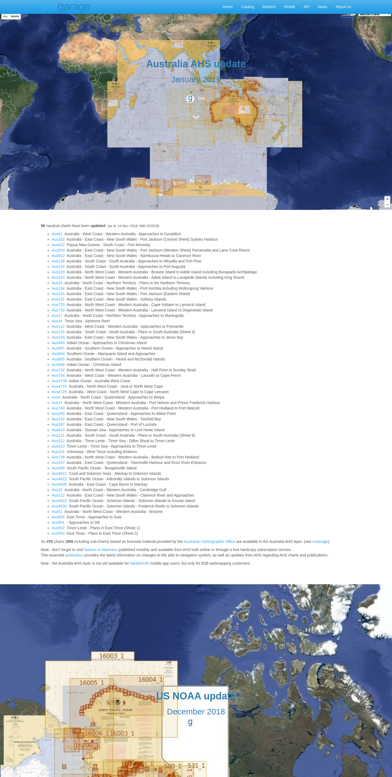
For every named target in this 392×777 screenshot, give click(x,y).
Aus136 (58, 261)
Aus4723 (59, 386)
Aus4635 (59, 484)
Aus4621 (59, 473)
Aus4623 (59, 500)
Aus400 (58, 343)
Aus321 (58, 451)
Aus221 (58, 299)
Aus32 (57, 490)
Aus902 (58, 528)
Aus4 (56, 397)
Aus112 (58, 326)
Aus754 (58, 375)
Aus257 (58, 462)
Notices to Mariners (100, 549)
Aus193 (58, 337)
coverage (320, 541)
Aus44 (57, 321)
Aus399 (58, 468)
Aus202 (58, 239)
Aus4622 (59, 479)
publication (74, 555)
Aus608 (58, 364)
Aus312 (58, 441)
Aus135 (58, 332)
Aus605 (58, 359)
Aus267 (58, 424)
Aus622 (58, 245)
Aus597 (58, 348)
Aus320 (58, 272)
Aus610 (58, 430)
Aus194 (58, 288)
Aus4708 (59, 381)
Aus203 (58, 250)
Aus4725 (59, 392)
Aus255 (58, 413)
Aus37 (57, 402)
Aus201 (58, 294)
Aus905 (58, 517)
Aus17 (57, 315)
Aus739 (58, 457)
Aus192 (58, 419)
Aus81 (57, 234)
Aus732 (58, 370)
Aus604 (58, 353)
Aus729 (58, 304)
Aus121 (58, 435)
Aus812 (58, 255)
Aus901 (58, 522)
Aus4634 (59, 506)
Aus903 (58, 533)
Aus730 (58, 310)
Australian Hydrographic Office (209, 541)
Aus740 (58, 408)
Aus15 (57, 283)
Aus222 (58, 495)
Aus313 (58, 446)
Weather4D (139, 563)
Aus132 (58, 266)
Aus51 (57, 511)
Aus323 (58, 277)
